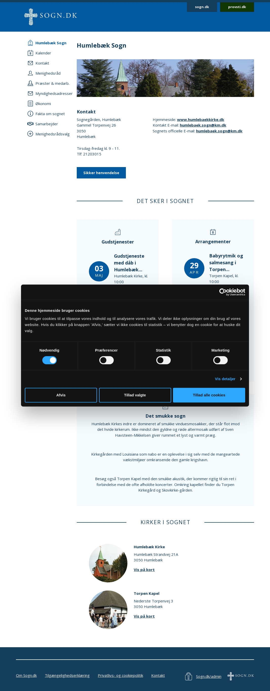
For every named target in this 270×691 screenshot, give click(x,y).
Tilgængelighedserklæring (67, 675)
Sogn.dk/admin (208, 676)
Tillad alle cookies (209, 395)
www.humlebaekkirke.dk (200, 119)
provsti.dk (237, 7)
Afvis (61, 395)
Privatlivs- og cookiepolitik (120, 675)
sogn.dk (202, 7)
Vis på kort (144, 569)
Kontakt (158, 675)
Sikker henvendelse (101, 172)
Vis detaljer (225, 379)
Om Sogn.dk (26, 675)
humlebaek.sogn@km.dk (203, 125)
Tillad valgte (135, 395)
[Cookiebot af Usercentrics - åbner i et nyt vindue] (223, 292)
